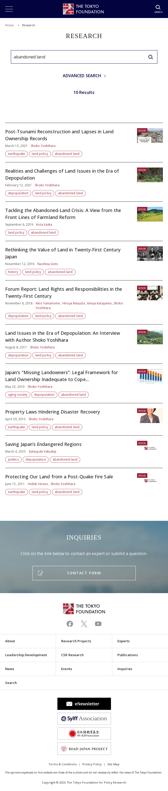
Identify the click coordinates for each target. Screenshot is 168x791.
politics (13, 459)
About (10, 641)
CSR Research (72, 655)
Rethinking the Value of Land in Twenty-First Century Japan (84, 260)
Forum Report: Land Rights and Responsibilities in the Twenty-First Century (84, 302)
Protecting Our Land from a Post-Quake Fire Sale (84, 481)
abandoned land (67, 154)
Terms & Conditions (62, 764)
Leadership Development (26, 655)
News (9, 668)
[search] (150, 56)
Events (66, 668)
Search (11, 682)
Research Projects (76, 641)
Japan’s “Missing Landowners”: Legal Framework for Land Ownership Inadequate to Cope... (84, 383)
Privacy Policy (92, 764)
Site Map (113, 764)
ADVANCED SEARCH (82, 75)
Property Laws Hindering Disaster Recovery (84, 419)
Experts (123, 641)
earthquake (16, 154)
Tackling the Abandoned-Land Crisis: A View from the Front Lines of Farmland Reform (84, 221)
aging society (17, 394)
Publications (127, 655)
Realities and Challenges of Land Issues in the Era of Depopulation (84, 181)
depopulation (18, 193)
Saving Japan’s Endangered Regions (84, 452)
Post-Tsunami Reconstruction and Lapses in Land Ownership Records (84, 142)
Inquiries (124, 668)
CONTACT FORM (84, 572)
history (13, 272)
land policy (40, 154)
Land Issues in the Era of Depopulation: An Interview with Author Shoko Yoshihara (84, 344)
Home (9, 25)
